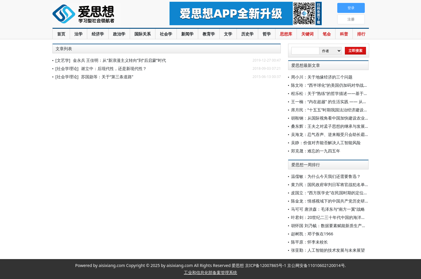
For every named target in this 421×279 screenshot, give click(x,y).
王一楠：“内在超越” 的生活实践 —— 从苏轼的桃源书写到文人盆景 (351, 101)
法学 (78, 34)
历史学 (247, 34)
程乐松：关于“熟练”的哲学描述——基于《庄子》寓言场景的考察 (350, 93)
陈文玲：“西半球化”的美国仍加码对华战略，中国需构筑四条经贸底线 (354, 85)
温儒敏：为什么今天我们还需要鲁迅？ (326, 176)
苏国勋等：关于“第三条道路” (107, 76)
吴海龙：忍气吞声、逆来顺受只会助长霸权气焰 (334, 134)
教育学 (209, 34)
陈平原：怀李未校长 (309, 242)
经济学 (98, 34)
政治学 (119, 34)
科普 (344, 34)
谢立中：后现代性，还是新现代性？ (114, 68)
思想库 (286, 34)
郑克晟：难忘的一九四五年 (315, 151)
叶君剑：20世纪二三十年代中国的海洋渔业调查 (334, 217)
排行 (361, 34)
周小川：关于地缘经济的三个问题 (321, 77)
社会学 (166, 34)
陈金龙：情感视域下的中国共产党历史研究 (330, 201)
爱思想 (99, 14)
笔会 (327, 34)
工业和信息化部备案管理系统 (210, 272)
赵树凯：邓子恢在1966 (312, 234)
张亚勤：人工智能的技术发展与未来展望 (328, 250)
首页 (61, 34)
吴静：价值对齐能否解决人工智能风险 (326, 142)
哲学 (267, 34)
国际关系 (142, 34)
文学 (228, 34)
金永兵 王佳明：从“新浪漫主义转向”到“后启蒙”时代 (119, 60)
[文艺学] (62, 60)
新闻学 (187, 34)
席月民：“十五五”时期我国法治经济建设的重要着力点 (339, 110)
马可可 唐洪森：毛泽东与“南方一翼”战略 (328, 209)
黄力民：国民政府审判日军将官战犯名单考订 (332, 184)
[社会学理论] (66, 68)
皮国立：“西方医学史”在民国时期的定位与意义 (333, 192)
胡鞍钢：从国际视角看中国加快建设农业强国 (332, 118)
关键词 (307, 34)
